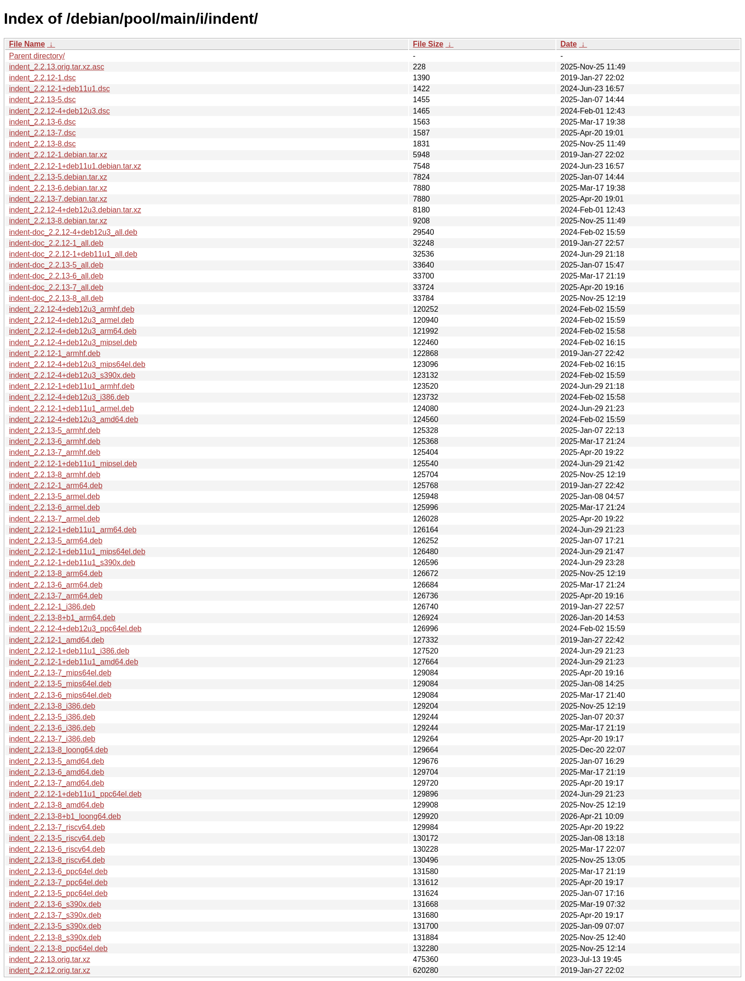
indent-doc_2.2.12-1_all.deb (56, 243)
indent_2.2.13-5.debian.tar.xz (58, 177)
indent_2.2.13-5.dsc (42, 100)
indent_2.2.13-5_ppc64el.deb (58, 893)
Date (568, 44)
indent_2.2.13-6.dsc (42, 122)
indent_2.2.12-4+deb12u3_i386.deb (69, 397)
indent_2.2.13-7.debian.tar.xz (58, 199)
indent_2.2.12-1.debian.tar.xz (58, 155)
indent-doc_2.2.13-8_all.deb (56, 298)
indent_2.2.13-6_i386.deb (52, 728)
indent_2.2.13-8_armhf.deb (54, 475)
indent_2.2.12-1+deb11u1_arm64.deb (72, 530)
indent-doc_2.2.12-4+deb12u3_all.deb (73, 232)
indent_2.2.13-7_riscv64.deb (57, 827)
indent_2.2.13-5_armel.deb (54, 496)
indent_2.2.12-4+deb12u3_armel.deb (71, 320)
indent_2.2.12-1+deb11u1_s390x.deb (72, 562)
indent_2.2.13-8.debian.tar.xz (58, 221)
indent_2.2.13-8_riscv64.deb (57, 860)
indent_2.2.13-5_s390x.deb (55, 926)
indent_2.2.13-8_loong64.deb (58, 750)
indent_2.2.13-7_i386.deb (52, 739)
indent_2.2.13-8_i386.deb (52, 706)
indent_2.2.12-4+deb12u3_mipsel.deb (73, 342)
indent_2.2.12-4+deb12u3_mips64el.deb (77, 364)
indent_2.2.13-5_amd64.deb (56, 761)
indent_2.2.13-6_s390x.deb (55, 904)
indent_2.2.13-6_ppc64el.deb (58, 871)
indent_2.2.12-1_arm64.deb (56, 485)
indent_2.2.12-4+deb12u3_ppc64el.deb (75, 629)
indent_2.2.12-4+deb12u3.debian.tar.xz (75, 210)
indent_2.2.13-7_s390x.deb (55, 915)
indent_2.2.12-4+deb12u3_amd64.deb (73, 419)
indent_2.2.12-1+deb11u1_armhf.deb (71, 386)
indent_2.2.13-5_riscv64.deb (57, 838)
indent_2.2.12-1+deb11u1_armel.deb (71, 408)
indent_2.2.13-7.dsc (42, 133)
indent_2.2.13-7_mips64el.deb (60, 673)
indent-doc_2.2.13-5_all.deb (56, 265)
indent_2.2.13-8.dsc (42, 144)
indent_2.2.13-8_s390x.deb (55, 937)
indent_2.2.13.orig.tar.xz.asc (56, 67)
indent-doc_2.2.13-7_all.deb (56, 287)
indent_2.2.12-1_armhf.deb (54, 353)
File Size (428, 44)
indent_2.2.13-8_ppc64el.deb (58, 948)
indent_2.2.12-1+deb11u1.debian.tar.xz (75, 166)
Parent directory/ (37, 56)
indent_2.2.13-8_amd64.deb (56, 805)
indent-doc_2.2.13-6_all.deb (56, 276)
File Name (27, 44)
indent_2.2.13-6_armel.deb (54, 507)
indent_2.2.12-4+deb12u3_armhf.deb (71, 309)
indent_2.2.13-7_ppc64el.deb (58, 882)
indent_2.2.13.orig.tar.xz (49, 959)
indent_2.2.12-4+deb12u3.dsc (59, 111)
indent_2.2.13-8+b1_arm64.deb (62, 618)
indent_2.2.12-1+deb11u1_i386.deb (69, 651)
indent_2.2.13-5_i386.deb (52, 717)
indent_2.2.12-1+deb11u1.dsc (59, 89)
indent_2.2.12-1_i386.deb (52, 607)
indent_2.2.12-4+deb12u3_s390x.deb (72, 375)
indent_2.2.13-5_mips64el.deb (60, 684)
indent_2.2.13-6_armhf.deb (54, 441)
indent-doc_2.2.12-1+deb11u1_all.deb (73, 254)
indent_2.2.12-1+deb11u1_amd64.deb (73, 662)
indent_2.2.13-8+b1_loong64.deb (65, 816)
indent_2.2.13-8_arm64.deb (56, 573)
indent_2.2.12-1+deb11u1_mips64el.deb (77, 552)
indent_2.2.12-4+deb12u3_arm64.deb (72, 331)
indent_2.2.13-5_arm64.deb (56, 541)
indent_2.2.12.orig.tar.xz (49, 970)
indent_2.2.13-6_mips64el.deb (60, 695)
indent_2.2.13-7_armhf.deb (54, 452)
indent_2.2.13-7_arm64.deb (56, 596)
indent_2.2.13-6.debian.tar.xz (58, 188)
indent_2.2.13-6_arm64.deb (56, 585)
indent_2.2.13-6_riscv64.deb (57, 849)
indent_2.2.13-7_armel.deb (54, 519)
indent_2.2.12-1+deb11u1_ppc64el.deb (75, 794)
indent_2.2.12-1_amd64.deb (56, 640)
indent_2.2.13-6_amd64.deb (56, 772)
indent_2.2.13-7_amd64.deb (56, 783)
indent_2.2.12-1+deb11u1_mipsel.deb (73, 464)
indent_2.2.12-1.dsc (42, 78)
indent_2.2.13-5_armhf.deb (54, 430)
